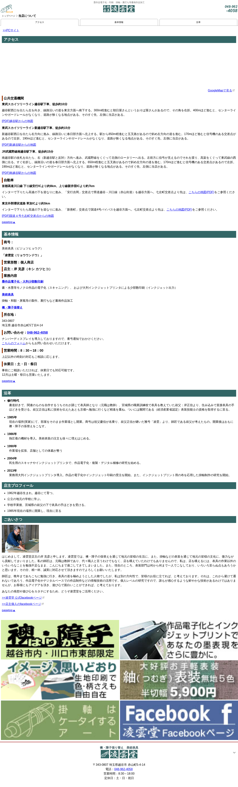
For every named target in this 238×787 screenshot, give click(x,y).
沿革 (198, 22)
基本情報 (118, 22)
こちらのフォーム (14, 343)
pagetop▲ (9, 222)
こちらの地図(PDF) (201, 192)
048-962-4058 (37, 332)
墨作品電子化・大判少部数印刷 (22, 281)
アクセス (39, 22)
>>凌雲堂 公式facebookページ (22, 597)
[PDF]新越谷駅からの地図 (19, 144)
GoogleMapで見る (220, 90)
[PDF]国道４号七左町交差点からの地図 (28, 215)
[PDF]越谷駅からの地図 (17, 121)
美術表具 (8, 294)
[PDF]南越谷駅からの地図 (19, 172)
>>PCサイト (11, 30)
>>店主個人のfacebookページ (21, 604)
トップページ (8, 16)
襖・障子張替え (12, 307)
